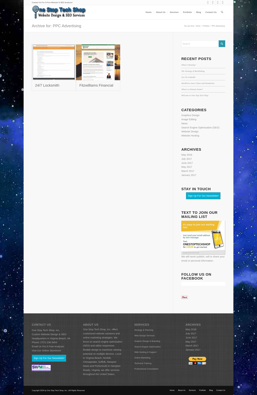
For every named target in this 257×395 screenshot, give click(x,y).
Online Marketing (142, 357)
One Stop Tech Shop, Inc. (46, 330)
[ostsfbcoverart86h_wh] (59, 12)
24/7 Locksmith (47, 85)
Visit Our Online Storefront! (46, 350)
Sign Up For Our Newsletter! (203, 195)
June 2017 (187, 163)
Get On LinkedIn (188, 77)
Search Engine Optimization (147, 346)
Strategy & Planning (143, 330)
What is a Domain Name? (192, 89)
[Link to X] (222, 2)
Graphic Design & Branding (147, 341)
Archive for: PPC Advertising (56, 26)
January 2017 (188, 175)
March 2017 (187, 171)
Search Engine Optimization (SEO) (200, 127)
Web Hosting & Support (145, 352)
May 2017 (186, 166)
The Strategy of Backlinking (193, 71)
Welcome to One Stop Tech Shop (194, 95)
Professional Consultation (146, 369)
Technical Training (142, 363)
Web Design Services (144, 335)
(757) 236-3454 (48, 342)
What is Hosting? (188, 65)
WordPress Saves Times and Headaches (197, 83)
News (184, 123)
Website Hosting (190, 135)
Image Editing (188, 119)
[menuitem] (148, 12)
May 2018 (186, 154)
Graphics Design (190, 115)
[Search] (222, 12)
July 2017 (186, 158)
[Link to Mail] (217, 2)
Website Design (189, 131)
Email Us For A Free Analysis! (48, 346)
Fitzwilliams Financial (96, 85)
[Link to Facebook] (212, 2)
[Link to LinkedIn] (208, 2)
